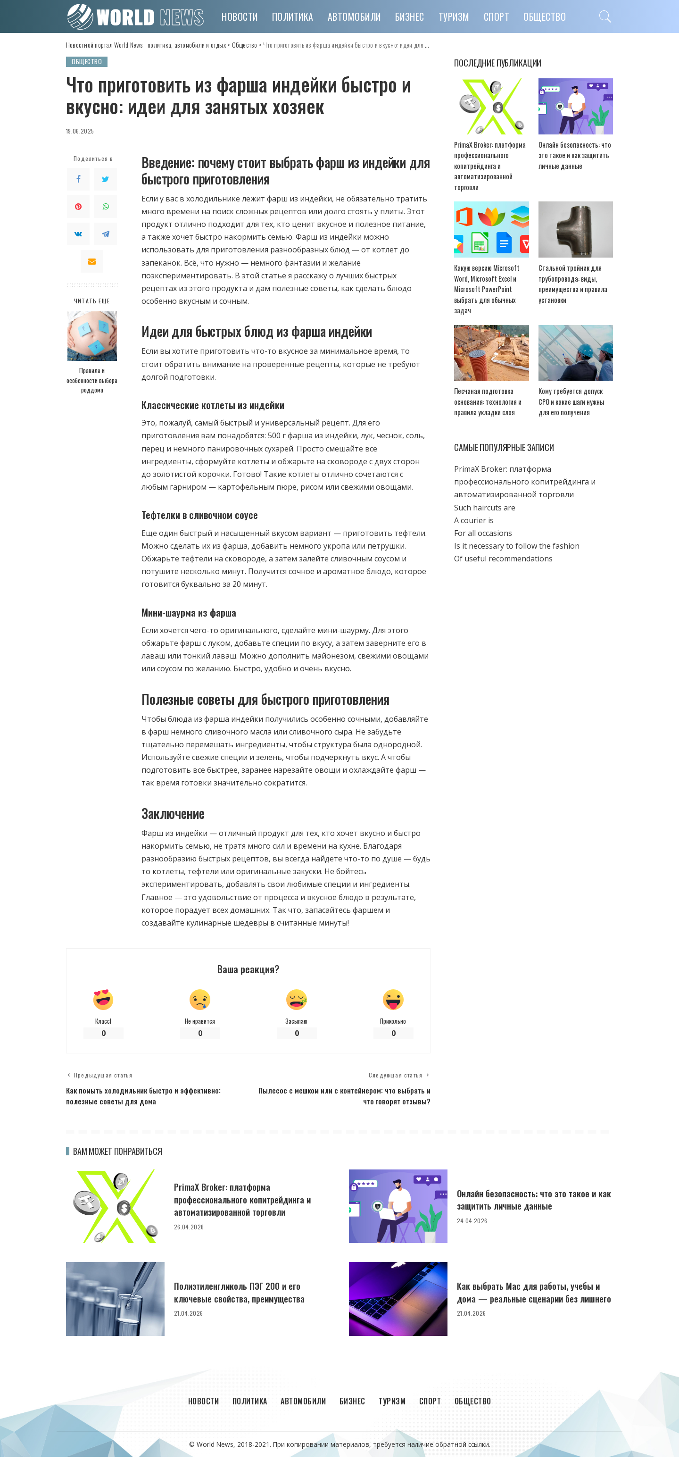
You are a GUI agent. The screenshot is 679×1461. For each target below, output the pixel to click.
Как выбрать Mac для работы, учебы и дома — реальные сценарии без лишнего (531, 1296)
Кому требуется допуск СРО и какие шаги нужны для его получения (575, 391)
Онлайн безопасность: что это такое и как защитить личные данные (571, 155)
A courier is (474, 510)
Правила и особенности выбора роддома (91, 380)
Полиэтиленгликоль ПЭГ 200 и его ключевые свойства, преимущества (246, 1295)
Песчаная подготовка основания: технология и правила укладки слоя (484, 391)
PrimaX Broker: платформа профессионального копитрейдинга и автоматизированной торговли (487, 166)
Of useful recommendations (503, 549)
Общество (88, 62)
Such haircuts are (484, 498)
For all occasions (483, 523)
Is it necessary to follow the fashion (517, 536)
